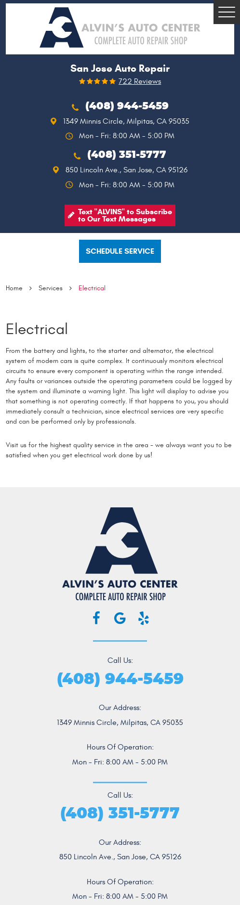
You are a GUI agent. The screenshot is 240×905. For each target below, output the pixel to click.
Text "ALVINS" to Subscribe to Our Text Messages (125, 215)
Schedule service (120, 251)
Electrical (92, 288)
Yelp (143, 618)
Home (14, 288)
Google (120, 618)
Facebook (96, 618)
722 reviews (140, 82)
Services (51, 288)
